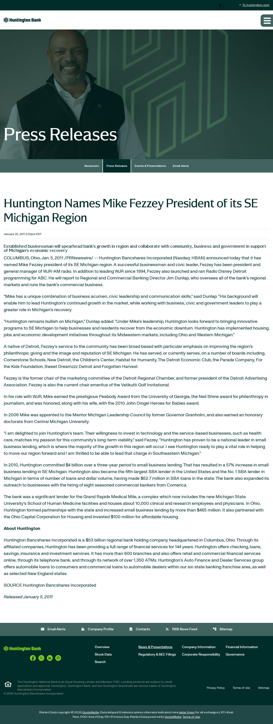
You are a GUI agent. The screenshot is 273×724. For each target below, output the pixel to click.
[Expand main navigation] (267, 20)
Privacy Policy (216, 687)
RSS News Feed (181, 629)
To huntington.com (253, 4)
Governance (235, 654)
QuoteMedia (90, 712)
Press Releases (116, 165)
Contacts (139, 629)
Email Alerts (181, 165)
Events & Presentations (150, 165)
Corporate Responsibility (201, 654)
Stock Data (103, 654)
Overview (102, 647)
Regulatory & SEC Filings (157, 654)
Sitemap (222, 629)
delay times (187, 712)
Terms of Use (241, 687)
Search (100, 662)
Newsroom (91, 165)
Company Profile (97, 629)
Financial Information (242, 647)
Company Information (199, 647)
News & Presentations (155, 647)
